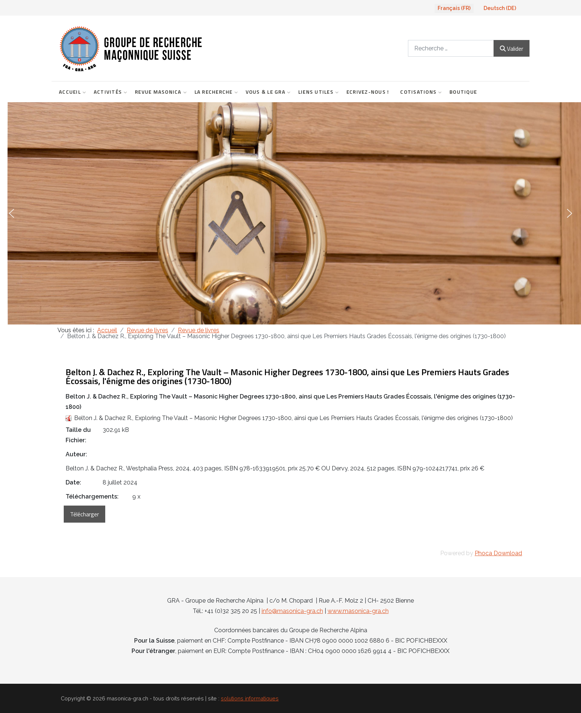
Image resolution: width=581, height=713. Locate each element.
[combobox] (451, 48)
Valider (511, 48)
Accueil (71, 92)
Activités (109, 92)
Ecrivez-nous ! (367, 92)
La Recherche (215, 92)
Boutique (463, 92)
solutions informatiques (250, 698)
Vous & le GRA (266, 92)
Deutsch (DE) (500, 8)
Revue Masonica (159, 92)
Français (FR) (454, 8)
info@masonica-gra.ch (292, 610)
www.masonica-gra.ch (358, 610)
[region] (290, 213)
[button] (11, 213)
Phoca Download (498, 553)
